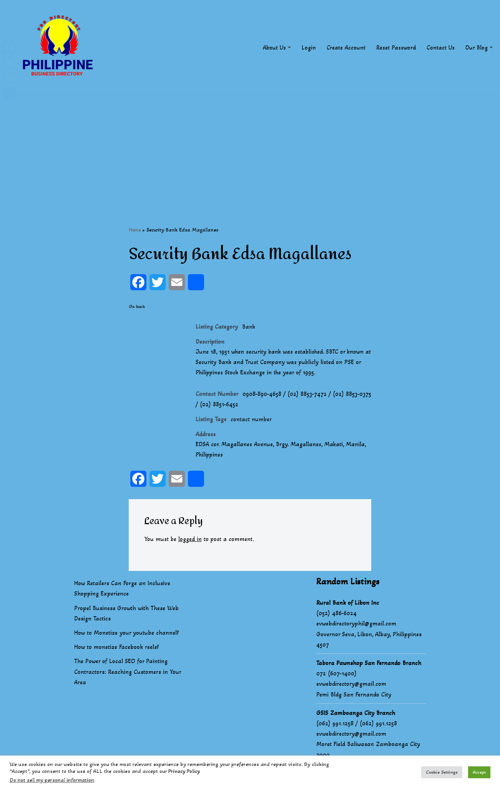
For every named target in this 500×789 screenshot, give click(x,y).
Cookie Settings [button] (442, 772)
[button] (289, 47)
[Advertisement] (250, 148)
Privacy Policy (184, 771)
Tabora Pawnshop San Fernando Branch (368, 665)
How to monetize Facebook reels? (116, 649)
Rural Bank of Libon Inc (347, 605)
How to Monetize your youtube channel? (126, 634)
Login (308, 47)
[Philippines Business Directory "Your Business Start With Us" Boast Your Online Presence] (59, 47)
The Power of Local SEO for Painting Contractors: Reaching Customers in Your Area (127, 674)
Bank (249, 327)
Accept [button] (479, 772)
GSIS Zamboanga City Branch (355, 715)
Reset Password (395, 47)
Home (135, 230)
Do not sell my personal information (52, 780)
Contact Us (440, 47)
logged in (190, 541)
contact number (251, 421)
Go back (137, 307)
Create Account (345, 47)
